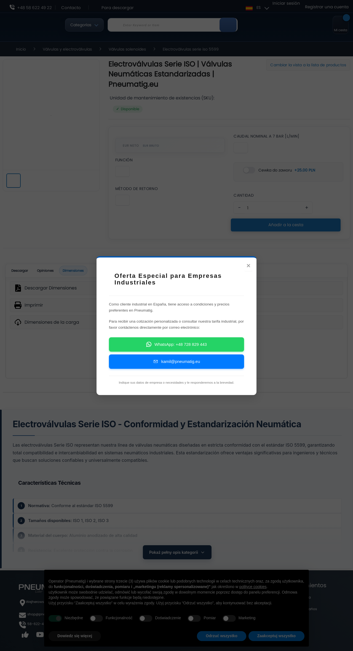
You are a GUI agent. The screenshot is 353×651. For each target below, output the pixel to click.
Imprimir (34, 308)
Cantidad (243, 195)
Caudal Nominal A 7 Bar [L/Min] (266, 136)
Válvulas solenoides (128, 49)
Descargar (21, 272)
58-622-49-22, (39, 623)
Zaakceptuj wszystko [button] (276, 636)
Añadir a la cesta (286, 224)
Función (124, 160)
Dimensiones (83, 272)
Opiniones (52, 272)
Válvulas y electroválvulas (68, 49)
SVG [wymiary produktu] (176, 356)
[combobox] (173, 25)
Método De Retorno (136, 188)
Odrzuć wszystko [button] (221, 636)
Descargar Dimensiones (51, 291)
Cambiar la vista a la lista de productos (308, 65)
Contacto (71, 7)
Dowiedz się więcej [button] (74, 636)
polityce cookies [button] (253, 586)
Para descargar (117, 7)
